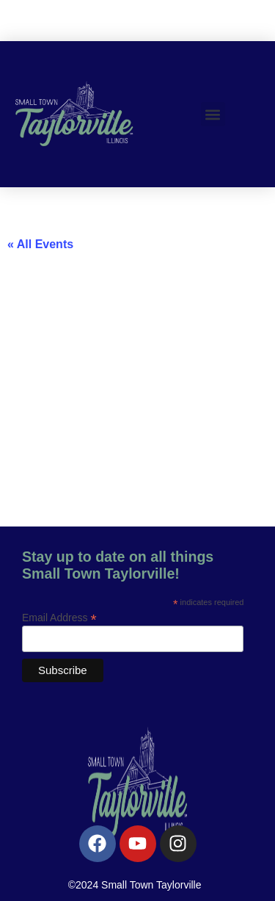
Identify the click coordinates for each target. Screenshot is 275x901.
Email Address (59, 617)
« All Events (40, 244)
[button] (213, 114)
